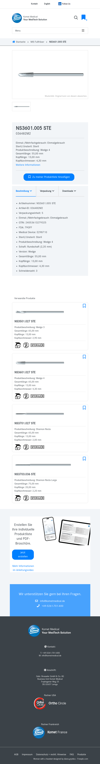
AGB (16, 754)
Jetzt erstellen (23, 554)
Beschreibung (24, 191)
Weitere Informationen (28, 165)
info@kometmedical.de (52, 601)
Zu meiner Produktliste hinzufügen (49, 176)
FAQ (72, 754)
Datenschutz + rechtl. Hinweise (51, 754)
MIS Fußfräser (37, 42)
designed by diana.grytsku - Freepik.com (70, 759)
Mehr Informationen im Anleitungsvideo (23, 568)
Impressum (27, 754)
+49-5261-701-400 (52, 606)
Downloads (69, 191)
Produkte (81, 754)
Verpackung (47, 191)
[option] (50, 74)
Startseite (18, 42)
